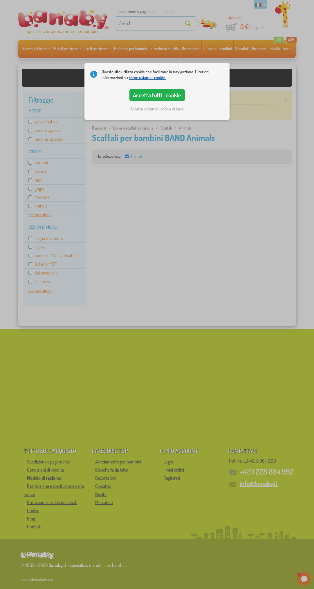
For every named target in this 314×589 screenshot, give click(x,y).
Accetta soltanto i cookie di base (157, 109)
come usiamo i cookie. (147, 77)
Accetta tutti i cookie (157, 95)
